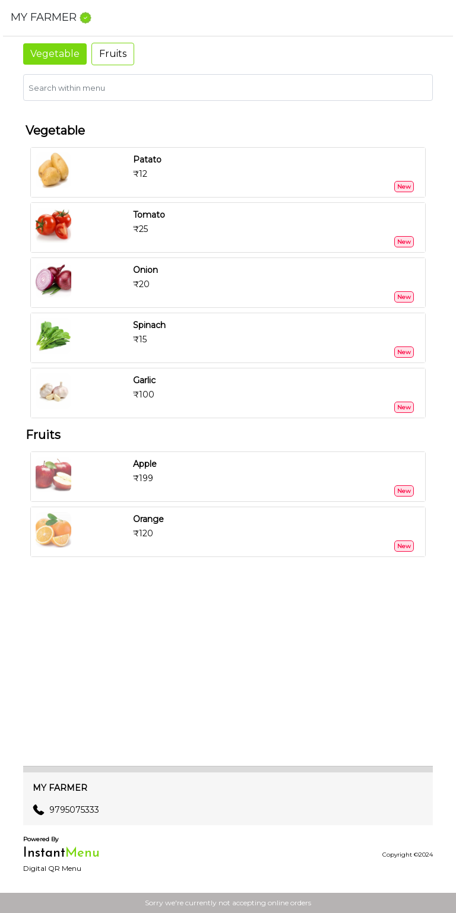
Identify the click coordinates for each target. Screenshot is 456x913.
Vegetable (55, 53)
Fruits (112, 53)
